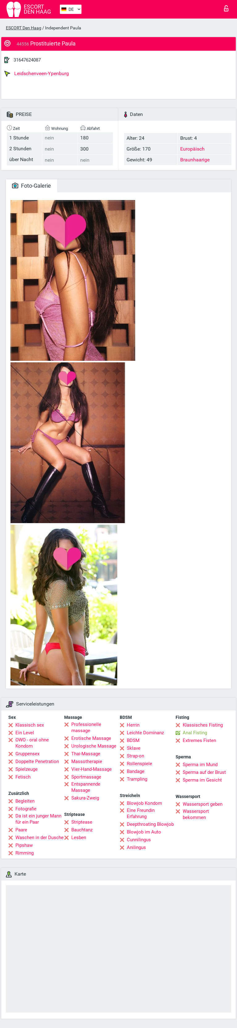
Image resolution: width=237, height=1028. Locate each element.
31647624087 (27, 60)
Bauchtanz (82, 830)
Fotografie (25, 809)
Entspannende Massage (85, 787)
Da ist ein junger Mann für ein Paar (38, 819)
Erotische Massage (91, 738)
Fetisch (23, 777)
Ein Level (24, 733)
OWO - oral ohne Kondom (32, 743)
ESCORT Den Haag (23, 27)
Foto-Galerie (31, 185)
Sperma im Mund (200, 764)
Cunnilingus (139, 839)
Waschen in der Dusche (39, 837)
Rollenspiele (139, 763)
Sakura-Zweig (85, 798)
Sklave (133, 748)
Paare (21, 830)
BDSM (133, 740)
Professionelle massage (86, 727)
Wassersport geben (202, 804)
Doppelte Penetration (37, 761)
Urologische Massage (93, 746)
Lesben (78, 837)
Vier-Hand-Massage (91, 769)
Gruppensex (27, 754)
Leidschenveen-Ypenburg (36, 73)
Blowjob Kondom (144, 803)
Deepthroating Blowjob (150, 824)
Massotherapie (86, 761)
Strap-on (135, 756)
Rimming (24, 853)
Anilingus (136, 847)
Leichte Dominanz (145, 733)
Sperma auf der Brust (204, 772)
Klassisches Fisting (203, 725)
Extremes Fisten (199, 740)
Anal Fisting (195, 733)
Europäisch (192, 149)
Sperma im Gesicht (202, 780)
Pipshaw (24, 845)
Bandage (135, 771)
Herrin (133, 725)
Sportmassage (86, 777)
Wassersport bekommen (196, 814)
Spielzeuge (26, 769)
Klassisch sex (29, 725)
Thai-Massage (85, 754)
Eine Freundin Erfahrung (141, 813)
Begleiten (25, 801)
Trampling (137, 779)
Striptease (81, 822)
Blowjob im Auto (144, 832)
